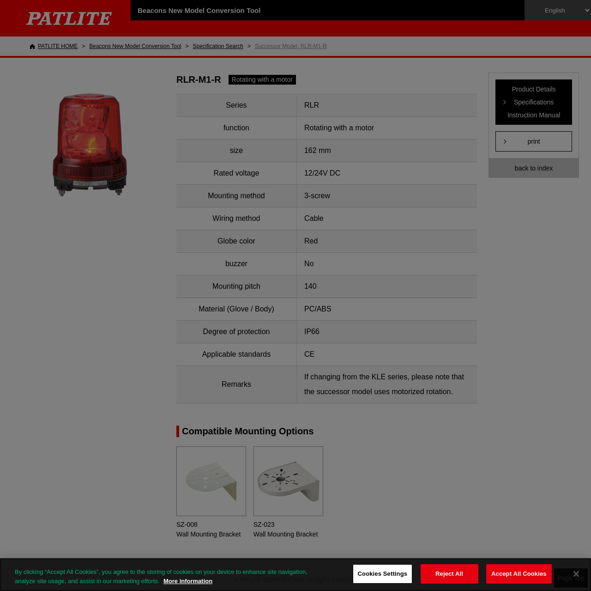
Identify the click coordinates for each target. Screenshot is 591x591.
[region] (295, 574)
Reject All (449, 573)
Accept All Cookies (519, 573)
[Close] (576, 574)
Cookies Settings (383, 573)
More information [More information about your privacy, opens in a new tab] (187, 581)
